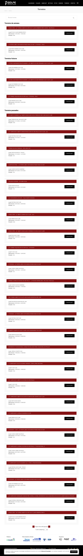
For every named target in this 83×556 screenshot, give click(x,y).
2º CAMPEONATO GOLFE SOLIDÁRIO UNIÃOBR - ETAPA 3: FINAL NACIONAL (25, 363)
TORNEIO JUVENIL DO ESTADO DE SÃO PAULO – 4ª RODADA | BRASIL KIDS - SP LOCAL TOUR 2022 (31, 280)
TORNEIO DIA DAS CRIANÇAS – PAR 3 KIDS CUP (19, 148)
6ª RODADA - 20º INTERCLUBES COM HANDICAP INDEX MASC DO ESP (24, 479)
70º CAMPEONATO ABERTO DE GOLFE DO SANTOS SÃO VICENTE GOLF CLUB (26, 396)
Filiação (38, 3)
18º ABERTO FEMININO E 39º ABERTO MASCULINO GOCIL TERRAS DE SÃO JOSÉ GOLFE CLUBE (30, 115)
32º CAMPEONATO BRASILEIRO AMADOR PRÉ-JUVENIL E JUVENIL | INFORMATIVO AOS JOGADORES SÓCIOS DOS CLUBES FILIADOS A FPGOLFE (41, 496)
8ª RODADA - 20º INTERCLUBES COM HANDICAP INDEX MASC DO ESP (24, 264)
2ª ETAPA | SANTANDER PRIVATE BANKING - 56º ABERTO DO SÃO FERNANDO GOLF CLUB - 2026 (30, 63)
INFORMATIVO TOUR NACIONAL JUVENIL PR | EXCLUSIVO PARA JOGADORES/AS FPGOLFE (29, 347)
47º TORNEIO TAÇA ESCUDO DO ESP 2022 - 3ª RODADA (21, 247)
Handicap (44, 3)
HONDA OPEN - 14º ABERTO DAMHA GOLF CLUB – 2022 (21, 214)
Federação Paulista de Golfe (12, 3)
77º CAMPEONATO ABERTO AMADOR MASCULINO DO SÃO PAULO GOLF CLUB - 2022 (28, 131)
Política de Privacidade (46, 551)
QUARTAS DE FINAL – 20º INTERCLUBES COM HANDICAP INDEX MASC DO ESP (26, 164)
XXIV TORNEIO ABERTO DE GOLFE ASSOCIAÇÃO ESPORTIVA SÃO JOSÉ (24, 297)
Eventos (73, 3)
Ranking (61, 3)
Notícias (50, 3)
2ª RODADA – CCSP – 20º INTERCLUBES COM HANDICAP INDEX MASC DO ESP (26, 429)
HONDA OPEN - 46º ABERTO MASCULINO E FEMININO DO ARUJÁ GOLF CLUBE (26, 231)
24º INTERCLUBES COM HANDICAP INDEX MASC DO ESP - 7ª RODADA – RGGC (26, 44)
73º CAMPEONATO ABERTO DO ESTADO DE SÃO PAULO (21, 380)
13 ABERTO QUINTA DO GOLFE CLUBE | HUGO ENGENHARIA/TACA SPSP (25, 330)
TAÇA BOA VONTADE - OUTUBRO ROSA (17, 181)
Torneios (66, 3)
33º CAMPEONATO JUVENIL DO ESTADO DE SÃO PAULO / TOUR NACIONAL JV (26, 446)
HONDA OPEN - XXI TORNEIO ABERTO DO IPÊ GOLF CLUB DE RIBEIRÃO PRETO (26, 512)
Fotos (55, 3)
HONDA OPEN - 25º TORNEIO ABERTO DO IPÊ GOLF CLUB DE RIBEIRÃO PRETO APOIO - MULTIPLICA (31, 28)
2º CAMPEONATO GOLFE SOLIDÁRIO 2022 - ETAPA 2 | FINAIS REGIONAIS (24, 462)
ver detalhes (69, 33)
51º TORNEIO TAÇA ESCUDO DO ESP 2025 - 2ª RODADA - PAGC (23, 96)
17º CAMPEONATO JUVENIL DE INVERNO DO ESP (19, 413)
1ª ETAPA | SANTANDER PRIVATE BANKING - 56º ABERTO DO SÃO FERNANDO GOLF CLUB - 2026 (30, 79)
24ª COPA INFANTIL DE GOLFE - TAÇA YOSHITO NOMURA (21, 198)
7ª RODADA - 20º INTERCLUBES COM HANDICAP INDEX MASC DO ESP (24, 313)
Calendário (31, 3)
